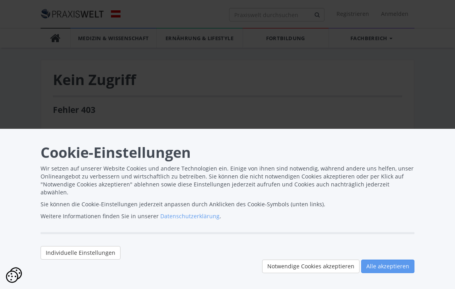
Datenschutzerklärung (190, 216)
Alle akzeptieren (387, 266)
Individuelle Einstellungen (80, 252)
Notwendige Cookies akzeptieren (310, 266)
